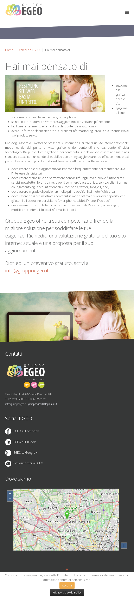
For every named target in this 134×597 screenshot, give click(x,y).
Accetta (67, 585)
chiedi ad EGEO (29, 50)
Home (9, 50)
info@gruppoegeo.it (27, 270)
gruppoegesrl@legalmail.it (42, 404)
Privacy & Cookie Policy (67, 592)
